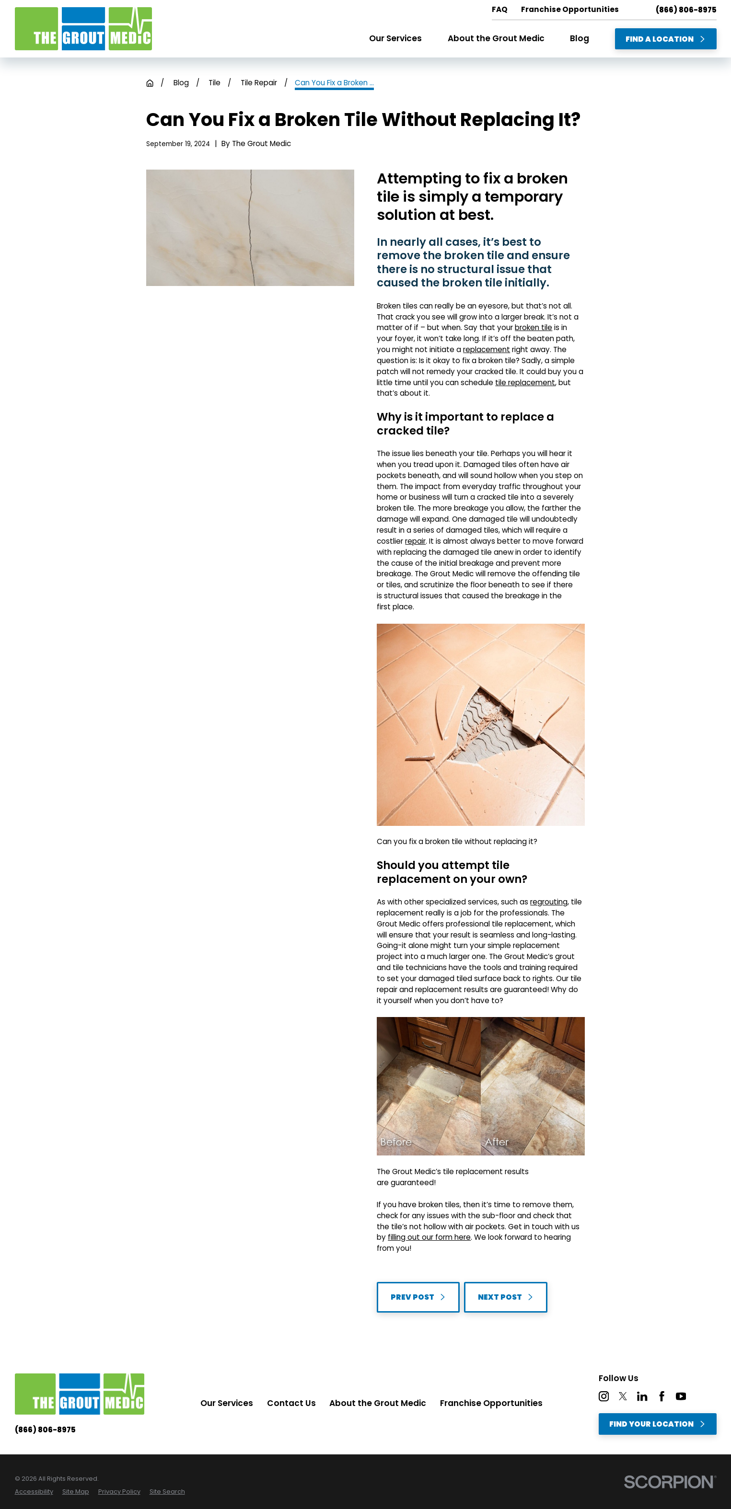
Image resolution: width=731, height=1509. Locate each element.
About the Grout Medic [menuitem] (496, 38)
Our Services (226, 1403)
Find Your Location (657, 1424)
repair (415, 541)
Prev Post (418, 1297)
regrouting (549, 902)
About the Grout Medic (377, 1403)
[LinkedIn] (642, 1396)
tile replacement (525, 382)
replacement (486, 349)
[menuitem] (34, 1491)
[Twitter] (623, 1396)
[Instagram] (604, 1396)
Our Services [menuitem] (395, 38)
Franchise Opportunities (491, 1403)
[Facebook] (662, 1396)
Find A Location (665, 39)
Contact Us (291, 1403)
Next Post (506, 1297)
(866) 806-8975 (686, 9)
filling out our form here (429, 1237)
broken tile (533, 327)
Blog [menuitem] (579, 38)
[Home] (83, 28)
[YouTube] (681, 1396)
